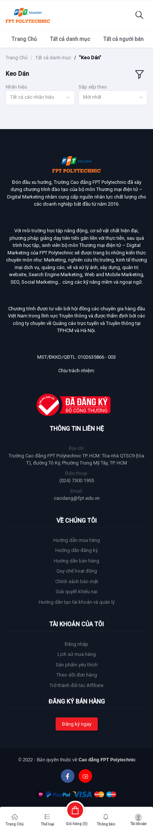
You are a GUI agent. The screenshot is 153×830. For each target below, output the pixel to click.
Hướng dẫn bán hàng (76, 561)
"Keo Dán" (90, 57)
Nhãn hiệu (16, 87)
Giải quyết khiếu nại (76, 591)
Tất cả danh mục (70, 39)
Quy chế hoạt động (76, 571)
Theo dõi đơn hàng (76, 675)
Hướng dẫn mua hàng (76, 540)
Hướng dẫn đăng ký (76, 550)
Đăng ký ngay (76, 724)
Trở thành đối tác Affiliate (76, 685)
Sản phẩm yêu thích (77, 665)
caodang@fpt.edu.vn (77, 498)
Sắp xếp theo (93, 87)
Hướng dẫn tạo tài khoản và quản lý (77, 602)
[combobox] (40, 97)
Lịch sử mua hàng (77, 654)
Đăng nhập (76, 644)
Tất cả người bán (123, 39)
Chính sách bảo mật (76, 581)
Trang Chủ (24, 39)
